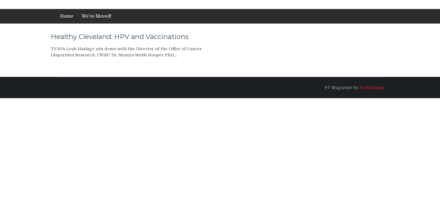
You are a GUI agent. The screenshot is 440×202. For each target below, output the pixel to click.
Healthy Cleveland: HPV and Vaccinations (120, 37)
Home (66, 16)
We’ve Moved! (96, 16)
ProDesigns (371, 87)
